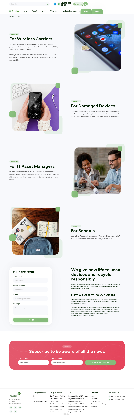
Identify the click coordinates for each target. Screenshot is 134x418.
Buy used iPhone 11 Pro (76, 409)
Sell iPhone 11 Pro (56, 409)
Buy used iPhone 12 (75, 401)
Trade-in (82, 11)
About (36, 11)
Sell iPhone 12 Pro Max (57, 396)
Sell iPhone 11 (54, 412)
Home (26, 11)
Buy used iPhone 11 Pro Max (78, 406)
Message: (16, 304)
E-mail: (15, 294)
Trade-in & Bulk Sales (40, 401)
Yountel (11, 16)
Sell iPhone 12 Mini (56, 404)
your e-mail (57, 358)
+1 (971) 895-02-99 (92, 4)
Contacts (56, 11)
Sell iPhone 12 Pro (56, 398)
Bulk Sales (69, 11)
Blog (45, 11)
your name (23, 358)
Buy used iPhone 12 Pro (76, 398)
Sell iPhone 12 (54, 401)
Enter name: (18, 276)
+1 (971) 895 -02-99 (116, 396)
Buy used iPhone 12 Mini (76, 404)
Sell (119, 11)
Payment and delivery (98, 404)
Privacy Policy (95, 401)
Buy (107, 11)
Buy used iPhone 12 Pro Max (78, 396)
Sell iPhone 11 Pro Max (57, 406)
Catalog (14, 11)
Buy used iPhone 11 (75, 412)
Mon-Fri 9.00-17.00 (116, 400)
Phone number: (19, 285)
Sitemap (94, 406)
